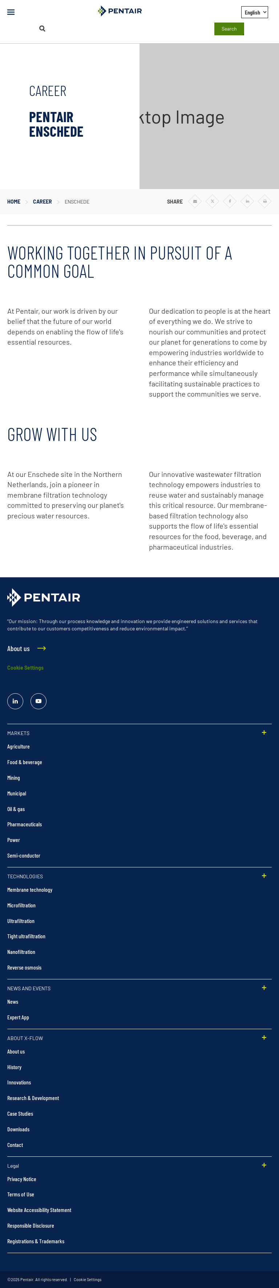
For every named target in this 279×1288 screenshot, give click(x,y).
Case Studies (20, 1113)
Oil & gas (16, 808)
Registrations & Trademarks (35, 1240)
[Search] (42, 29)
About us (16, 1051)
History (14, 1066)
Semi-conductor (23, 855)
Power (13, 839)
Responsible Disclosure (30, 1225)
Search (229, 28)
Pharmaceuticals (24, 823)
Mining (13, 777)
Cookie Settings (25, 668)
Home (13, 201)
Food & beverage (24, 761)
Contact (15, 1144)
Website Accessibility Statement (39, 1209)
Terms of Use (20, 1194)
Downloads (18, 1129)
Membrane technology (29, 889)
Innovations (19, 1082)
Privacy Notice (21, 1178)
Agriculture (18, 746)
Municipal (16, 793)
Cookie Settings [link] (87, 1279)
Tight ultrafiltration (26, 935)
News (12, 1001)
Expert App (18, 1017)
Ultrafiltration (21, 920)
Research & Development (33, 1097)
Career (42, 201)
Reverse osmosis (24, 967)
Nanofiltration (21, 951)
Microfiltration (21, 905)
